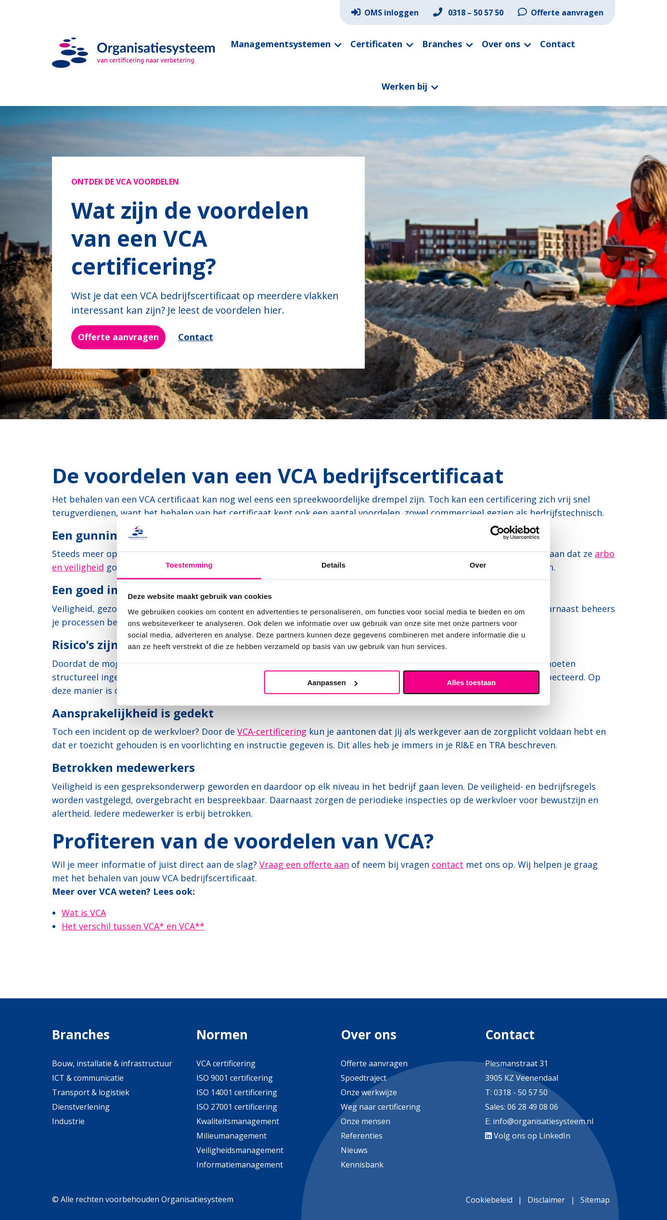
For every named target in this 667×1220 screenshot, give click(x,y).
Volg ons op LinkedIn (527, 1135)
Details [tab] (333, 564)
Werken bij (404, 86)
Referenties (362, 1135)
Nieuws (354, 1150)
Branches (442, 44)
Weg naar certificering (381, 1106)
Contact (557, 44)
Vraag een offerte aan (304, 864)
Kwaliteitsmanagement (237, 1121)
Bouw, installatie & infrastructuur (112, 1063)
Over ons (501, 44)
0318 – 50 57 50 (468, 12)
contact (447, 864)
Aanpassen (333, 682)
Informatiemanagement (239, 1164)
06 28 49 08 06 (531, 1106)
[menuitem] (385, 12)
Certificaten (376, 44)
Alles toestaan (471, 682)
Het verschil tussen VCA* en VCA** (133, 926)
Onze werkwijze (369, 1092)
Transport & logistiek (90, 1092)
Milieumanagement (231, 1135)
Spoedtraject (363, 1078)
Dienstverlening (81, 1106)
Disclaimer (546, 1199)
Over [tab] (478, 564)
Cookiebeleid (489, 1199)
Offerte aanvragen (560, 12)
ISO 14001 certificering (236, 1092)
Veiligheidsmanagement (239, 1150)
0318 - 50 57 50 (521, 1092)
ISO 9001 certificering (234, 1078)
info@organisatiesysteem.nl (543, 1121)
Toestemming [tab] (189, 564)
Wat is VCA (84, 912)
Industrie (68, 1121)
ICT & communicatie (88, 1078)
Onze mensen (365, 1121)
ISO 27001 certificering (236, 1106)
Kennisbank (362, 1164)
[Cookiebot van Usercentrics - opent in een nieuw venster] (497, 533)
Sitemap (595, 1199)
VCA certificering (226, 1063)
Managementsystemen (281, 44)
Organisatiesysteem (133, 53)
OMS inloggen (385, 12)
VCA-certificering (272, 731)
